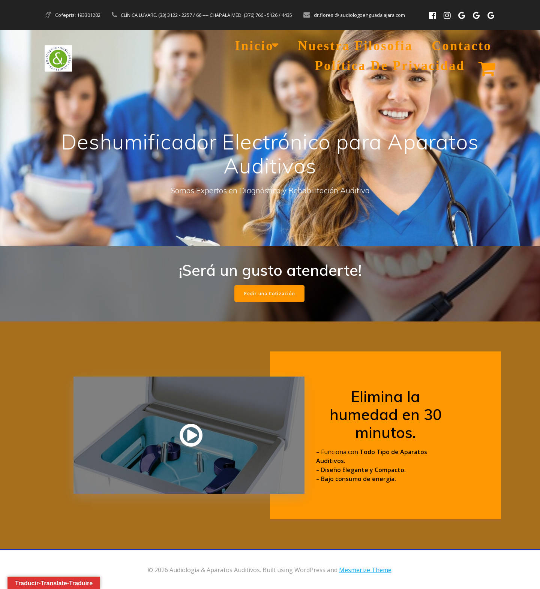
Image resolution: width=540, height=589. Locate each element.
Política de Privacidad (390, 65)
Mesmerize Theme (365, 570)
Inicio (254, 46)
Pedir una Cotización (269, 293)
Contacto (462, 46)
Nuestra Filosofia (355, 46)
